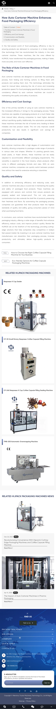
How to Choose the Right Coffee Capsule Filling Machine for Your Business (31, 254)
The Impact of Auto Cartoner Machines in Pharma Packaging (25, 597)
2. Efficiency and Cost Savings (14, 34)
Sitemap (22, 701)
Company (7, 639)
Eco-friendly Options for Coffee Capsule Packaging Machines (29, 262)
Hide (18, 27)
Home (6, 9)
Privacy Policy (30, 701)
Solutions (7, 634)
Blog (11, 9)
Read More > (8, 548)
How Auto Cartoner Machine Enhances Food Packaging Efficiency (26, 11)
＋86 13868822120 (9, 666)
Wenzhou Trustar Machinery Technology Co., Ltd (29, 695)
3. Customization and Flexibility (14, 37)
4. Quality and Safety (11, 40)
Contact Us (8, 648)
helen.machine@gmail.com (12, 661)
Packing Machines (12, 629)
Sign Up (47, 683)
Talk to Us (28, 623)
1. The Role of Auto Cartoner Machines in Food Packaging (19, 31)
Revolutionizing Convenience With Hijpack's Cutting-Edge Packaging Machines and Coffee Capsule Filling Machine (27, 542)
